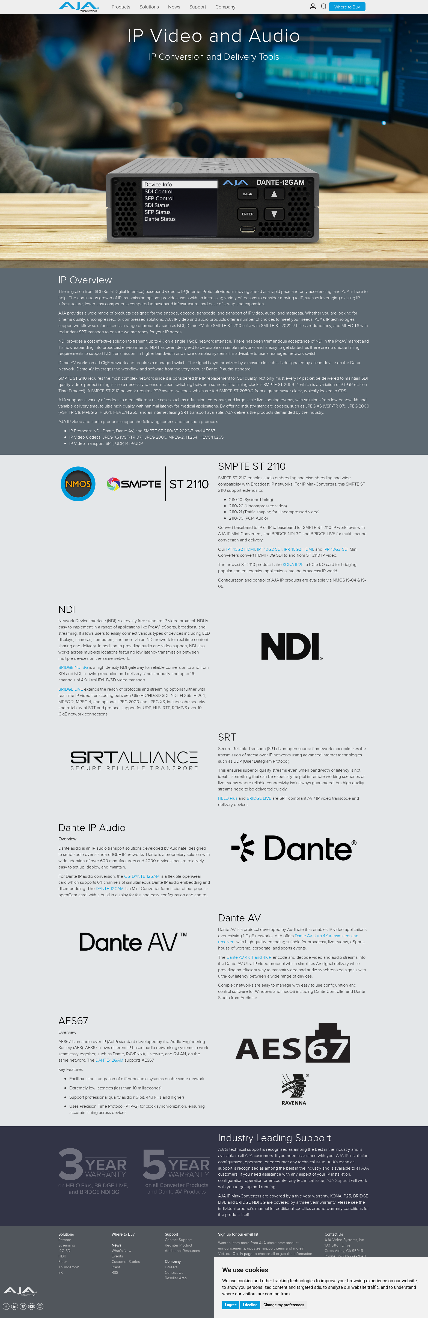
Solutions (66, 1234)
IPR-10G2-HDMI (298, 549)
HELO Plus (227, 798)
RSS (115, 1272)
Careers (171, 1267)
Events (117, 1256)
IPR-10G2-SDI (336, 549)
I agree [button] (231, 1305)
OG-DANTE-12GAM (142, 876)
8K (60, 1272)
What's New (121, 1250)
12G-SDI (64, 1250)
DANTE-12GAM (110, 888)
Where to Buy (347, 7)
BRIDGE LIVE (70, 689)
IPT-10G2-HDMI (240, 549)
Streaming (66, 1245)
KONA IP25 (293, 564)
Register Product (178, 1245)
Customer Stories (126, 1261)
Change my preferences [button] (283, 1305)
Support (171, 1234)
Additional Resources (182, 1250)
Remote (64, 1239)
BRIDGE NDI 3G (73, 667)
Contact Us (174, 1272)
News (116, 1245)
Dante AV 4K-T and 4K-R (249, 957)
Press (116, 1267)
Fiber (62, 1261)
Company (173, 1261)
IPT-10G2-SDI (269, 549)
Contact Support (178, 1239)
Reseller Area (176, 1278)
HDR (62, 1256)
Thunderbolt (68, 1267)
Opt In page (242, 1253)
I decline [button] (250, 1305)
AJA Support (338, 1180)
